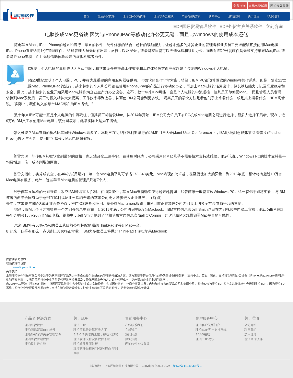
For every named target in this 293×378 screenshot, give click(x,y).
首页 (86, 16)
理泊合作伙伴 (253, 339)
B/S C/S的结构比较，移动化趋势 (95, 334)
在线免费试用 (258, 5)
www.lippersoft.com (25, 267)
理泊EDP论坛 (205, 339)
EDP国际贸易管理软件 (195, 26)
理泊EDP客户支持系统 (211, 329)
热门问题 (131, 334)
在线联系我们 (134, 325)
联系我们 (273, 16)
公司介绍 (250, 325)
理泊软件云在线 (164, 16)
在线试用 (131, 329)
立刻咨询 (274, 26)
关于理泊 (253, 16)
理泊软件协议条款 (137, 343)
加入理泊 (250, 334)
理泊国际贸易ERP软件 (40, 329)
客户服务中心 (207, 318)
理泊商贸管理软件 (37, 339)
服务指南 (131, 339)
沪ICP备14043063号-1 (187, 365)
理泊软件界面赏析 (85, 343)
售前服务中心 (136, 318)
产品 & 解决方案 (38, 318)
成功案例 (234, 16)
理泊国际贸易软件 (134, 16)
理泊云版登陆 (279, 5)
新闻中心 (214, 16)
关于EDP (80, 318)
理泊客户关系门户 (208, 325)
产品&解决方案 (191, 16)
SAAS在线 (203, 334)
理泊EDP (79, 325)
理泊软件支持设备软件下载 (91, 339)
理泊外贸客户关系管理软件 (43, 334)
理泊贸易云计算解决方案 (90, 329)
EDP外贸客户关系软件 (242, 26)
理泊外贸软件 (106, 16)
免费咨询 (239, 5)
